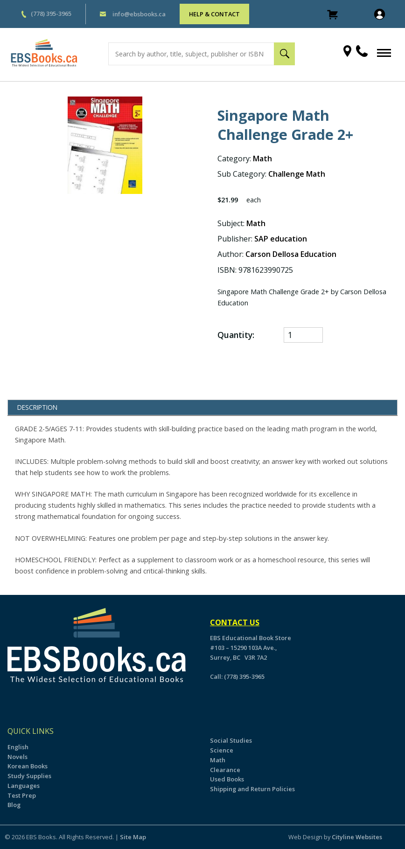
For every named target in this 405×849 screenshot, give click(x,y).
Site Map (133, 837)
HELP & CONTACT (214, 14)
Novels (17, 756)
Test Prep (21, 795)
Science (221, 750)
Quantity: (235, 335)
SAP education (280, 239)
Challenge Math (296, 174)
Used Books (227, 779)
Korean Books (27, 766)
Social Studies (231, 740)
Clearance (225, 770)
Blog (14, 805)
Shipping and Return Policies (252, 789)
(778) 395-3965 (51, 13)
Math (262, 158)
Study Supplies (29, 776)
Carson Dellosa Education (290, 254)
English (17, 747)
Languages (23, 785)
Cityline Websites (357, 837)
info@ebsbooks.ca (139, 14)
